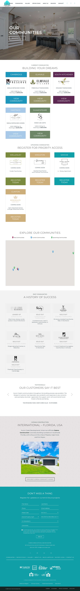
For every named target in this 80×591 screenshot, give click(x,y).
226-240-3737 (33, 547)
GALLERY (30, 557)
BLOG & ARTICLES (48, 557)
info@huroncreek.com (44, 547)
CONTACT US (70, 557)
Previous (8, 394)
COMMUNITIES (10, 557)
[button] (53, 252)
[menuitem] (11, 3)
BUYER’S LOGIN (59, 557)
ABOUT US (38, 557)
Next (71, 394)
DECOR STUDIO (21, 557)
